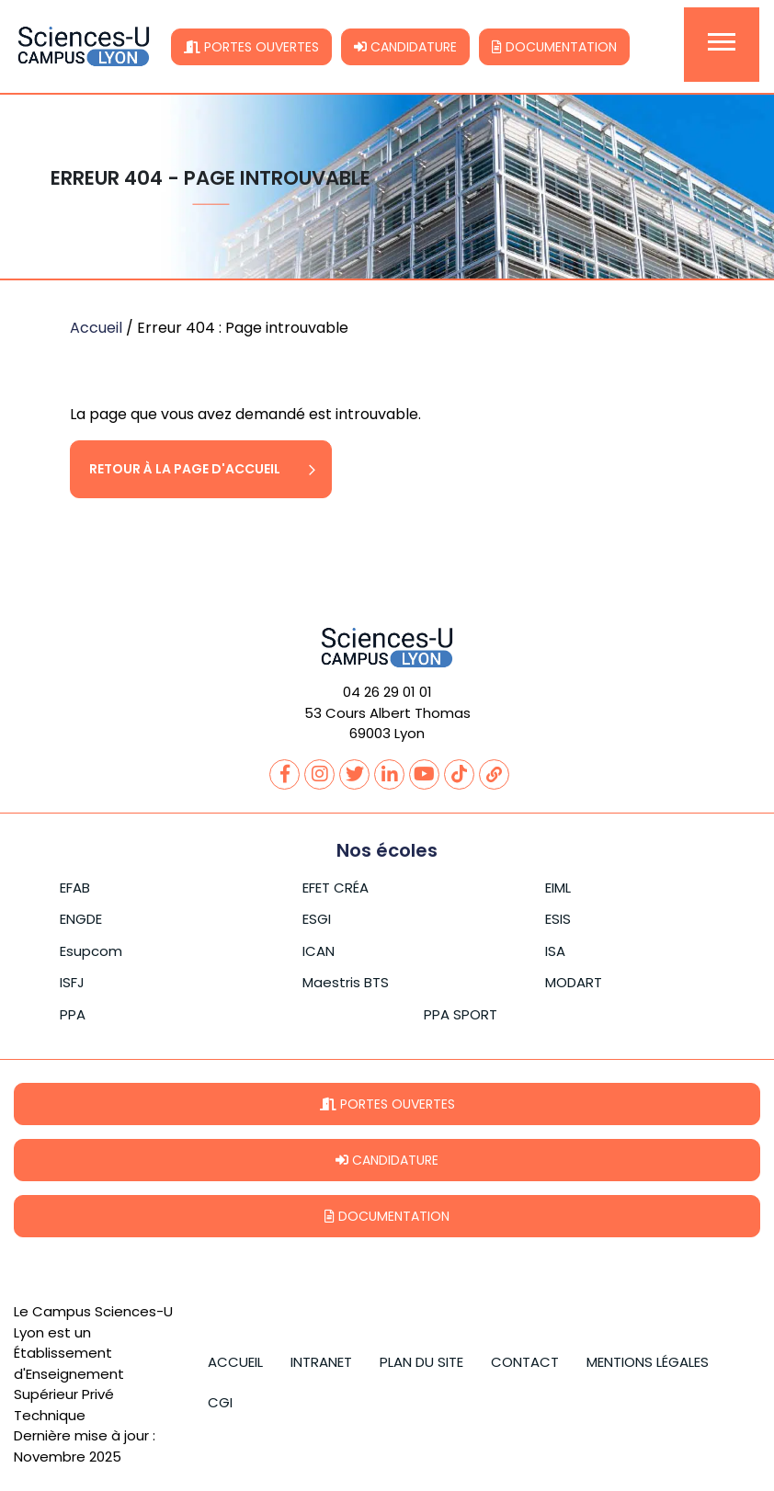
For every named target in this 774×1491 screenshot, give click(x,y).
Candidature (405, 47)
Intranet (321, 1361)
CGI (220, 1402)
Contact (525, 1361)
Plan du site (421, 1361)
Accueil (96, 327)
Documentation (554, 47)
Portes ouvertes (251, 47)
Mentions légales (647, 1361)
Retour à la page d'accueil (184, 469)
